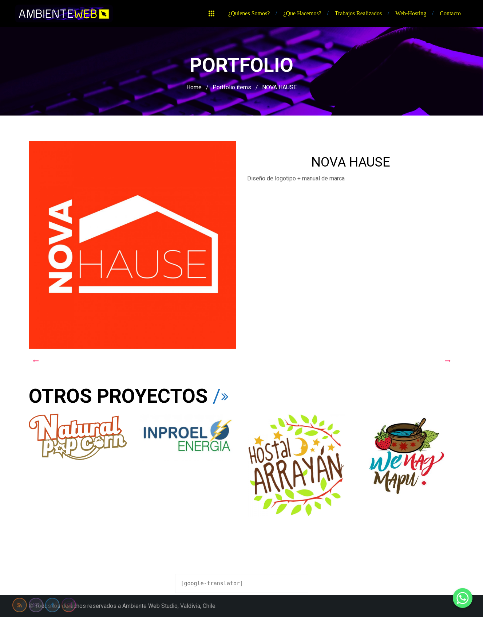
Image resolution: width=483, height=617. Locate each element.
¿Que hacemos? (302, 13)
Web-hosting (410, 13)
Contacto (450, 13)
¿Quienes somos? (249, 13)
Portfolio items (232, 87)
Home (194, 87)
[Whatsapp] (462, 598)
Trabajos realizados (358, 13)
